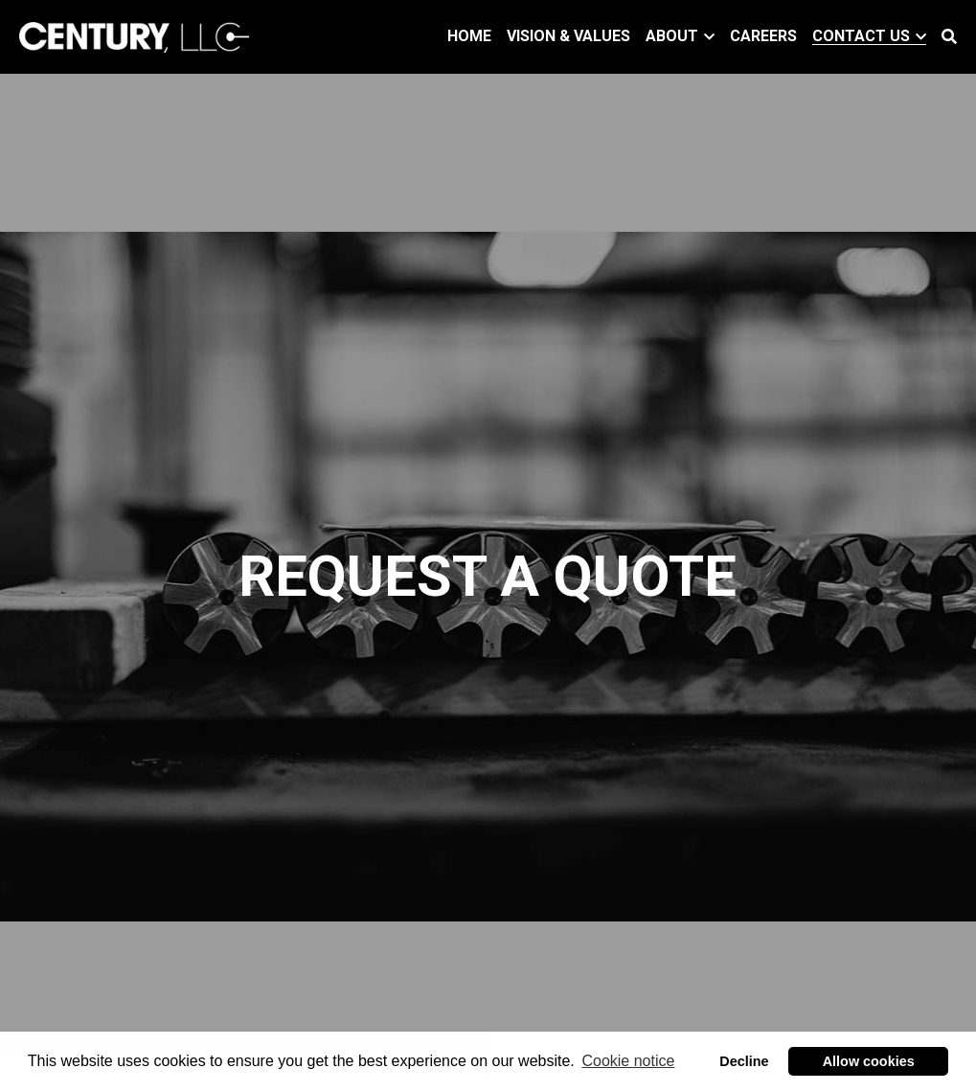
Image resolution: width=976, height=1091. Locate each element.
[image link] (134, 35)
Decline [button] (743, 1061)
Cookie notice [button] (627, 1061)
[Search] (949, 37)
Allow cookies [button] (869, 1061)
